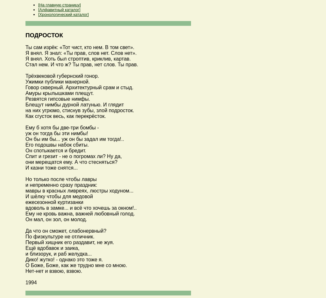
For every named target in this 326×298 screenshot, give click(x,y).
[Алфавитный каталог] (59, 9)
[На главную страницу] (59, 5)
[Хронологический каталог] (63, 14)
